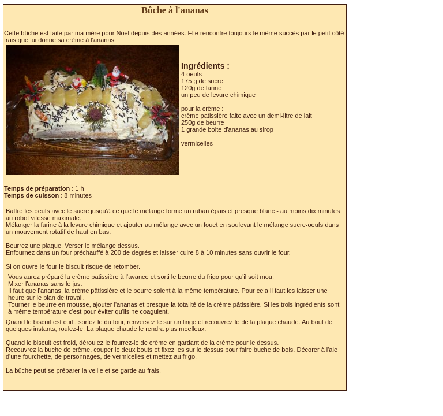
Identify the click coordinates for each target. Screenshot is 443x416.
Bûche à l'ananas (174, 10)
